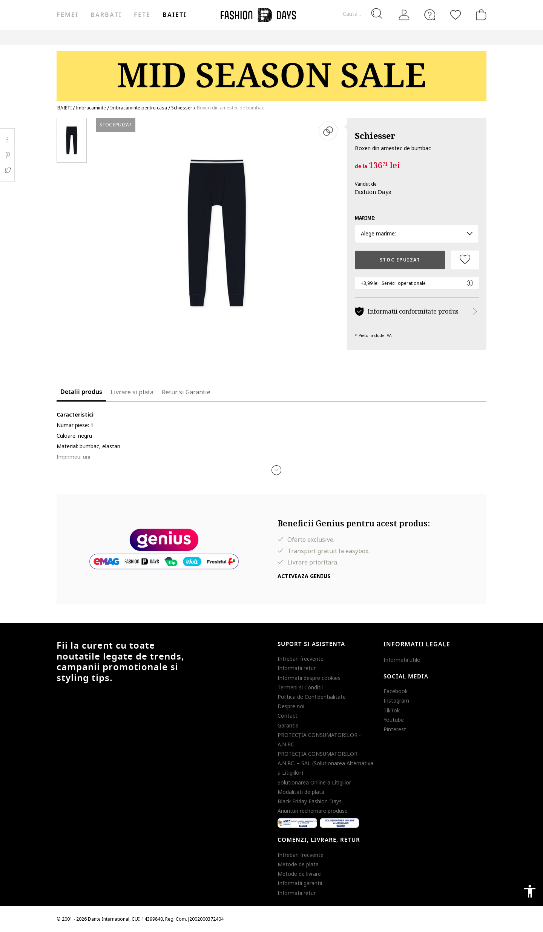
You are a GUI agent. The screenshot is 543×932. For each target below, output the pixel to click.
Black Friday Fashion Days (310, 801)
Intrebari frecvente (301, 658)
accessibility (529, 891)
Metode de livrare (299, 873)
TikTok (391, 710)
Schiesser (375, 135)
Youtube (393, 719)
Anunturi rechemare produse (313, 810)
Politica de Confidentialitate (312, 696)
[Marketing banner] (271, 72)
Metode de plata (298, 864)
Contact (288, 715)
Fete (142, 15)
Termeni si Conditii (300, 687)
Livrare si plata (131, 392)
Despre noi (291, 706)
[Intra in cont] (404, 15)
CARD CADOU (340, 37)
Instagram (396, 700)
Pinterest (394, 729)
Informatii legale (416, 644)
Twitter (7, 170)
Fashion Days (373, 191)
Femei (67, 15)
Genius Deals (269, 37)
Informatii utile (401, 659)
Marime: (365, 218)
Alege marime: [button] (417, 233)
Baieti (175, 15)
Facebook (395, 691)
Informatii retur (297, 668)
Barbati (105, 15)
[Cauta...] (362, 14)
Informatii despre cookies (309, 677)
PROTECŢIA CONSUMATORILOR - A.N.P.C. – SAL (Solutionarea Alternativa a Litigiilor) (325, 763)
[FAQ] (430, 14)
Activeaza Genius (304, 576)
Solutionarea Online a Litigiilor (314, 782)
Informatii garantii (300, 883)
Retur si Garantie (186, 392)
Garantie (288, 725)
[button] (276, 470)
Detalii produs (81, 392)
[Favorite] (455, 14)
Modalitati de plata (301, 791)
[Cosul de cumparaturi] (479, 14)
